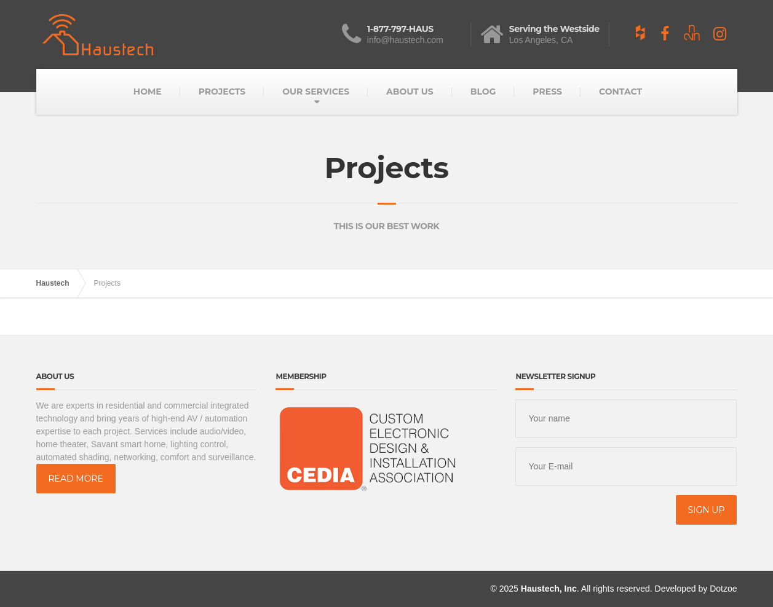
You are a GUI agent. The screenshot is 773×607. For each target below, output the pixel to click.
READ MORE (76, 478)
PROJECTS (222, 91)
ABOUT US (410, 91)
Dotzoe (723, 588)
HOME (147, 91)
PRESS (547, 91)
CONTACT (620, 91)
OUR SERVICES (315, 91)
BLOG (483, 91)
